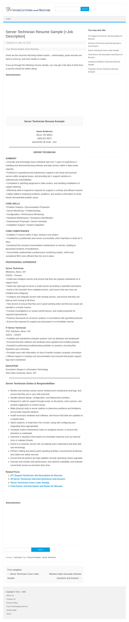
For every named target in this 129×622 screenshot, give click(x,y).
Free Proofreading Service (17, 606)
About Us (10, 595)
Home (8, 19)
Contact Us (10, 599)
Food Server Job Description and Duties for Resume (36, 486)
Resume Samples (17, 49)
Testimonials (11, 610)
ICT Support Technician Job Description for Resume (36, 475)
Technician (18, 557)
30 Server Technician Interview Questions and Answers (37, 479)
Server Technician (32, 49)
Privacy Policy (12, 603)
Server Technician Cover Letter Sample (29, 483)
